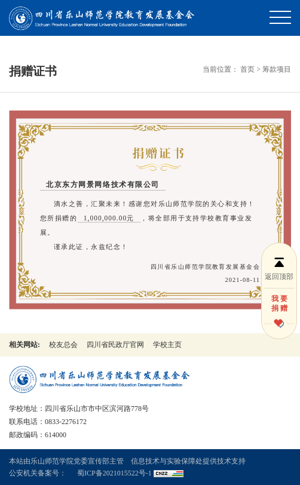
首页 (247, 69)
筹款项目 (276, 69)
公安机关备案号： (37, 473)
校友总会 (63, 344)
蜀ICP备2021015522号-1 (114, 473)
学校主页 (167, 344)
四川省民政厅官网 (115, 344)
